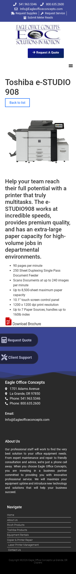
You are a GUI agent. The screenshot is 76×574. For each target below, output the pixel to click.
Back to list (17, 103)
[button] (70, 65)
